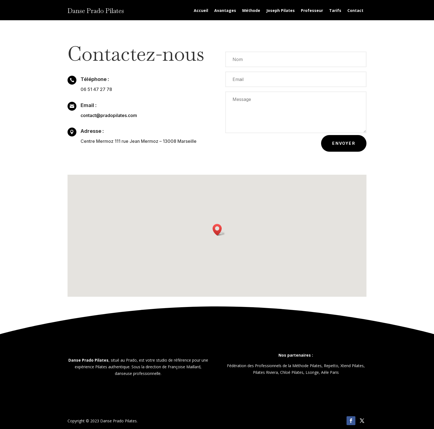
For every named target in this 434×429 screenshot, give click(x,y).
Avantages (225, 11)
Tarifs (335, 11)
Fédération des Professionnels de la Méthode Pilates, (275, 365)
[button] (219, 230)
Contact (355, 11)
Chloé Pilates (291, 372)
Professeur (312, 11)
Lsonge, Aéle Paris (322, 372)
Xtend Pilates (352, 365)
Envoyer (343, 143)
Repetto (331, 365)
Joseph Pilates (280, 11)
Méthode (251, 11)
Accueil (201, 11)
